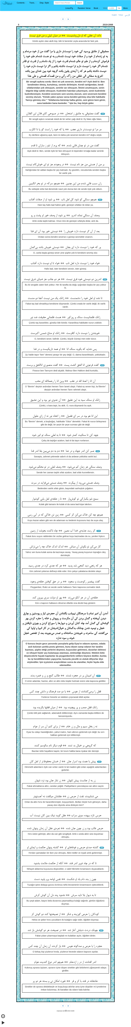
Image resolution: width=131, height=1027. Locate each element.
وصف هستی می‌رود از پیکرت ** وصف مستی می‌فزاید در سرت (65, 483)
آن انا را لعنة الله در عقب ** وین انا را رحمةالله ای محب (65, 381)
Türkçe (120, 15)
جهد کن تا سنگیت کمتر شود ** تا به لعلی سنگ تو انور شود (65, 435)
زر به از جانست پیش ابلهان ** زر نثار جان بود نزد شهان (65, 780)
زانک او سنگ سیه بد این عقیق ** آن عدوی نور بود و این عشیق (65, 400)
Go (119, 8)
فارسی (127, 15)
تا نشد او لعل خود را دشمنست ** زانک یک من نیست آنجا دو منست (65, 298)
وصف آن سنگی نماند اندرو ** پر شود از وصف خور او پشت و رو (65, 215)
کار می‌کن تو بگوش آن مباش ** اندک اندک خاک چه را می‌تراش (65, 547)
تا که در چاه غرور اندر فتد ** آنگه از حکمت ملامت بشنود (65, 863)
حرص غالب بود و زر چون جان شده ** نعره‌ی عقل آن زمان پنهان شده (65, 828)
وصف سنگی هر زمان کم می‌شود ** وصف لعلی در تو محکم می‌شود (65, 467)
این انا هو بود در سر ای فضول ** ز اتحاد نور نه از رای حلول (65, 416)
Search (79, 3)
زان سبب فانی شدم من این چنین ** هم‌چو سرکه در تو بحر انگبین (65, 183)
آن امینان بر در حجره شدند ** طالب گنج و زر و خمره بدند (63, 675)
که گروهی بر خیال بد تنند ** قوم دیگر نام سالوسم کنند (65, 745)
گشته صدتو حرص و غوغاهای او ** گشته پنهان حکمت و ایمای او (63, 847)
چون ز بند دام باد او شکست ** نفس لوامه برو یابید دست (65, 879)
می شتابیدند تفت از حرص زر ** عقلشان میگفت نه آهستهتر (65, 796)
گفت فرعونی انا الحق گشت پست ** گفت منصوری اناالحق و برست (63, 365)
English (114, 15)
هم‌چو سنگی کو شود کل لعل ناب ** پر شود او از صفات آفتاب (63, 199)
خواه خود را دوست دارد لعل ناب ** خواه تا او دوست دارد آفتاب (66, 263)
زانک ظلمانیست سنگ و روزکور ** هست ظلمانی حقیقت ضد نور (65, 317)
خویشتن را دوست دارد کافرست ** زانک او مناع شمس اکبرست (65, 333)
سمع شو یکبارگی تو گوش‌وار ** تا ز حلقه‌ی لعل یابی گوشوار (65, 499)
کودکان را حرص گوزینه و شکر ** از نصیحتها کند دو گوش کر (65, 914)
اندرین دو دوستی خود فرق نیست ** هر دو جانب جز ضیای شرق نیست (63, 279)
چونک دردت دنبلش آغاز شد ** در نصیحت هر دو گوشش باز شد (63, 930)
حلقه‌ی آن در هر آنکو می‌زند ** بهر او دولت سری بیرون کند (65, 598)
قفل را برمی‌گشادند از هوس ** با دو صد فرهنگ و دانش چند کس (65, 691)
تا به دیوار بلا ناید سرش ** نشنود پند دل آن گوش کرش (65, 895)
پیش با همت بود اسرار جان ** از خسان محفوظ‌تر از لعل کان (63, 761)
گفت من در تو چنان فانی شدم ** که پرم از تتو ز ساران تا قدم (65, 145)
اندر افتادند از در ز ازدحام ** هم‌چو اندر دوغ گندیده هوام (65, 962)
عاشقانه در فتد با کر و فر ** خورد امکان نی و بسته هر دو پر (66, 981)
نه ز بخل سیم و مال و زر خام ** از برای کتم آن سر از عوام (65, 726)
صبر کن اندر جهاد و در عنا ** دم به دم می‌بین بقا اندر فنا (63, 451)
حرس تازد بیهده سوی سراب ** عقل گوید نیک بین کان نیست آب (65, 815)
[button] (21, 3)
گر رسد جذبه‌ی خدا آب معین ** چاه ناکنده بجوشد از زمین (63, 531)
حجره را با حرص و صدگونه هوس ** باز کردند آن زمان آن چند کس (65, 946)
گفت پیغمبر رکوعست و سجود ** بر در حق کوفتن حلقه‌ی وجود (65, 581)
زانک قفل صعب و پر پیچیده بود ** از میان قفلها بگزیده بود (65, 707)
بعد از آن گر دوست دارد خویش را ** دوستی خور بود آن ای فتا (65, 231)
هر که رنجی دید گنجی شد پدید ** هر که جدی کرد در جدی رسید (65, 566)
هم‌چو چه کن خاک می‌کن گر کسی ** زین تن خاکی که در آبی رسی (65, 515)
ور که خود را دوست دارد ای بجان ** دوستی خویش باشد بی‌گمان (65, 247)
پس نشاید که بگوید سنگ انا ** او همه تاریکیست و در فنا (65, 349)
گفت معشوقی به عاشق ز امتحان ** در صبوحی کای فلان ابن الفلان (63, 113)
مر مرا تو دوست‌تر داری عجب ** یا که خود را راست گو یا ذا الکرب (65, 129)
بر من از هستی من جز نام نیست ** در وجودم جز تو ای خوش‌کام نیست (65, 164)
